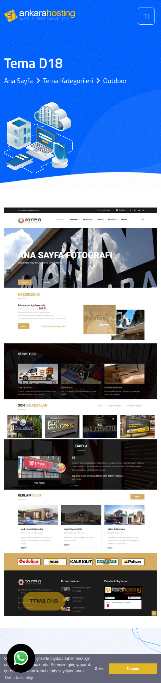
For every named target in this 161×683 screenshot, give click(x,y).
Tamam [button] (132, 669)
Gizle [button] (99, 669)
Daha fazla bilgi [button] (19, 677)
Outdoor (115, 80)
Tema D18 (52, 601)
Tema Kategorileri (68, 80)
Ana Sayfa (18, 80)
